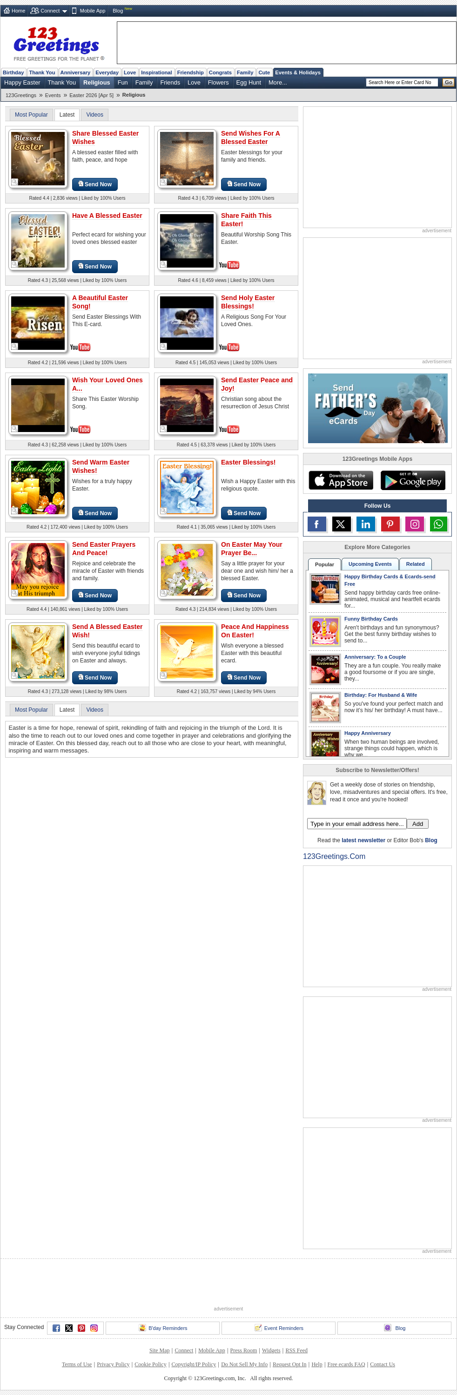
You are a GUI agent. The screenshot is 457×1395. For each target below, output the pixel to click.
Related (415, 564)
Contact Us (382, 1364)
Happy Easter (22, 82)
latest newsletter (363, 840)
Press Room (243, 1350)
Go (448, 82)
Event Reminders (279, 1327)
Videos (94, 114)
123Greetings (21, 95)
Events (53, 95)
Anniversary (75, 72)
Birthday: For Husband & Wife (380, 695)
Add (417, 823)
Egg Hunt (248, 82)
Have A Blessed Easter (107, 215)
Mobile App (92, 10)
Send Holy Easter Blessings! (248, 302)
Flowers (218, 82)
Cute (264, 72)
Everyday (107, 72)
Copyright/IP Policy (193, 1364)
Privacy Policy (113, 1364)
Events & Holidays (298, 72)
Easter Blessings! (248, 462)
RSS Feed (296, 1350)
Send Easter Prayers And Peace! (103, 549)
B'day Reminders (163, 1327)
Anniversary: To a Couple (375, 657)
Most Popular (31, 114)
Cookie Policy (150, 1364)
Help (316, 1364)
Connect (50, 10)
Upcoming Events (370, 564)
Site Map (159, 1350)
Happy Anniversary (367, 733)
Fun (123, 82)
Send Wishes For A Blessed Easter (250, 137)
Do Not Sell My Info (244, 1364)
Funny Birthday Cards (371, 619)
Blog (118, 10)
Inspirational (156, 72)
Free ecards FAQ (346, 1364)
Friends (170, 82)
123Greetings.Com (334, 856)
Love (130, 72)
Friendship (190, 72)
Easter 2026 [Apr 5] (91, 95)
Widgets (271, 1350)
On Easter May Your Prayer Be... (251, 549)
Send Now (95, 184)
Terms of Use (77, 1364)
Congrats (220, 72)
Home (18, 10)
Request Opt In (290, 1364)
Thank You (42, 72)
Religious (96, 82)
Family (245, 72)
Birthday (13, 72)
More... (278, 82)
